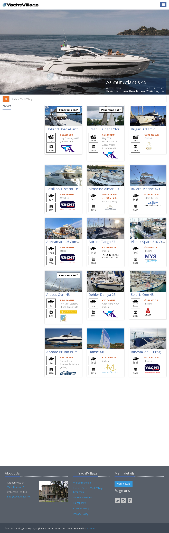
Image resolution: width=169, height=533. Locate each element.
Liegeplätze (79, 502)
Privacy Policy (80, 513)
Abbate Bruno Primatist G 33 (69, 352)
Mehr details (123, 483)
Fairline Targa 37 (102, 241)
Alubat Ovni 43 (58, 294)
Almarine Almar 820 (104, 189)
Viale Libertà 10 (15, 487)
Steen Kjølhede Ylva (104, 129)
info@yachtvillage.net (19, 496)
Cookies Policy (81, 508)
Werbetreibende (82, 482)
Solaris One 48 (142, 294)
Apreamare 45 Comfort (64, 241)
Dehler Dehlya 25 (102, 294)
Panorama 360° (68, 110)
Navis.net (91, 528)
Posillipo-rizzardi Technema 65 (70, 189)
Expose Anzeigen (82, 497)
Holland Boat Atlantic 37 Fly (68, 129)
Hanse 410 (97, 352)
